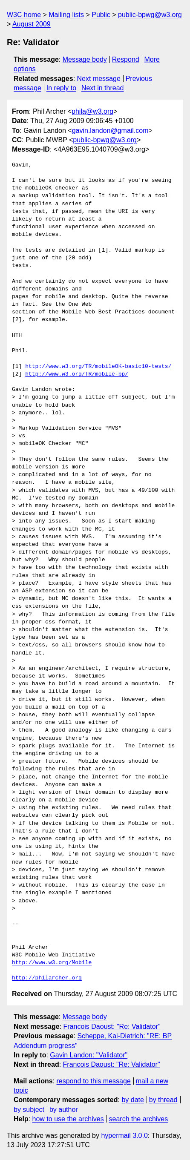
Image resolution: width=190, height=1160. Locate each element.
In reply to (61, 88)
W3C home (24, 14)
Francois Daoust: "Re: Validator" (112, 1026)
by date (132, 1099)
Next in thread (102, 88)
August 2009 (31, 24)
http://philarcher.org (47, 978)
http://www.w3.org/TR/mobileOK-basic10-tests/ (98, 366)
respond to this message (93, 1081)
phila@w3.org (92, 111)
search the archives (138, 1119)
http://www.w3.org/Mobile (52, 963)
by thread (163, 1099)
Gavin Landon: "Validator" (88, 1055)
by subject (29, 1109)
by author (63, 1109)
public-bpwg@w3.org (150, 14)
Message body (85, 59)
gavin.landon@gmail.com (110, 130)
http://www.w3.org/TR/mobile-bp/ (76, 374)
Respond (125, 59)
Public (101, 14)
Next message (99, 78)
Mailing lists (66, 14)
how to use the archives (68, 1119)
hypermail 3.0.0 (124, 1135)
